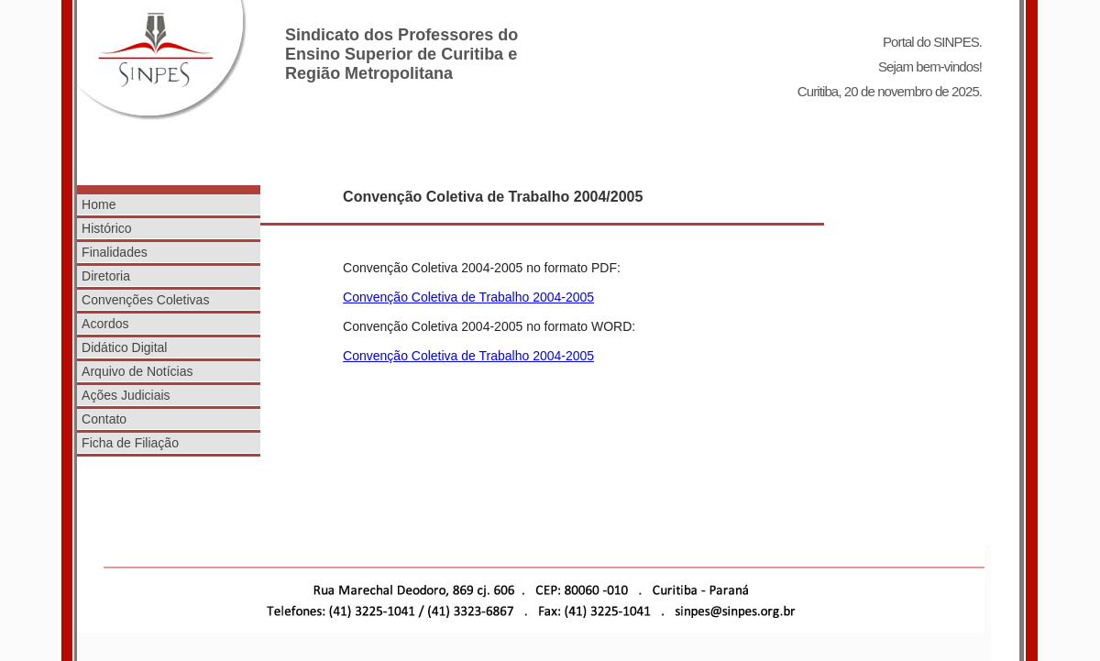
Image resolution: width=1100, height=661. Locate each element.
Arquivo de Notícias (137, 371)
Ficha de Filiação (130, 442)
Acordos (105, 323)
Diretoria (106, 276)
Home (99, 204)
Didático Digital (124, 347)
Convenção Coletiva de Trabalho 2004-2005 (468, 297)
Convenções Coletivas (145, 299)
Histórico (106, 228)
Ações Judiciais (126, 395)
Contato (104, 419)
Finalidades (115, 252)
